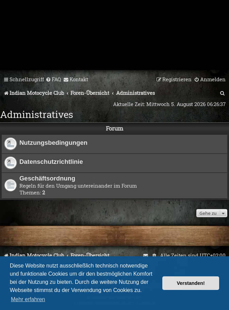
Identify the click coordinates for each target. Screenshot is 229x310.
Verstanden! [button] (191, 283)
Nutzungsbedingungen (53, 142)
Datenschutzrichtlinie (51, 161)
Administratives (36, 114)
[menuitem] (53, 79)
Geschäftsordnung (47, 178)
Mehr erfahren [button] (28, 299)
